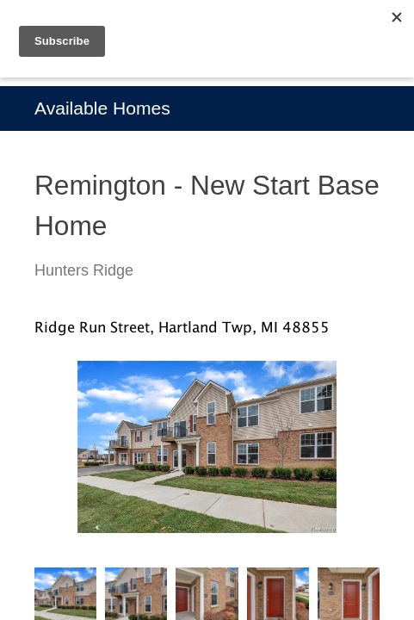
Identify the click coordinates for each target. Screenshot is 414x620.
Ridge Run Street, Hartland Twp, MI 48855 (182, 327)
